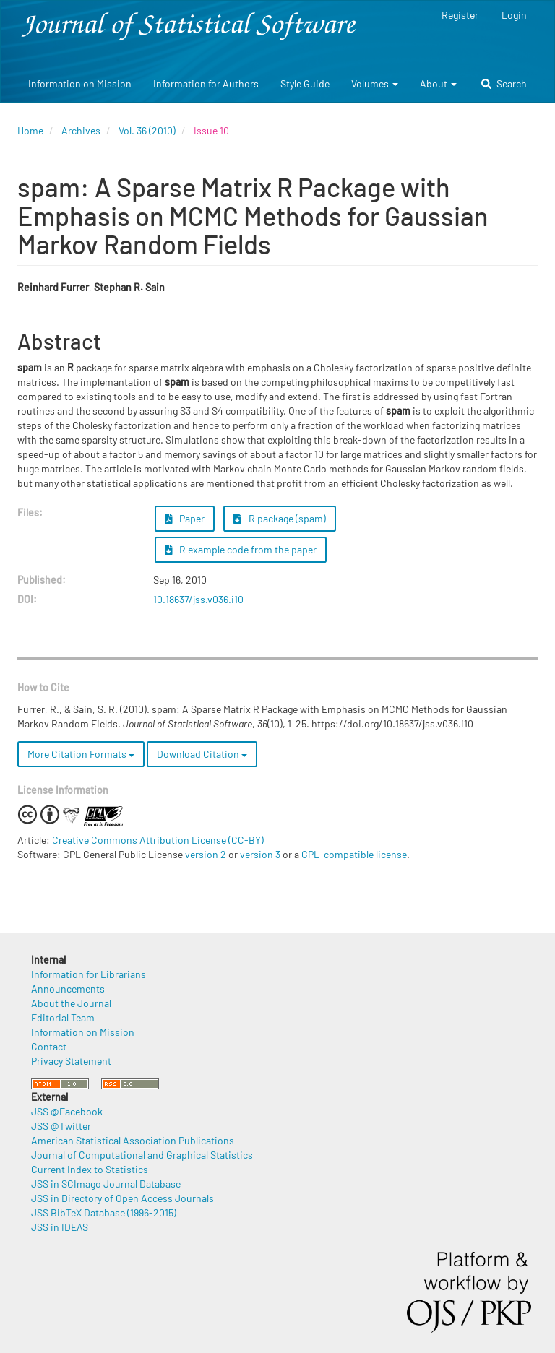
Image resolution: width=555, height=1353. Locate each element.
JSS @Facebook (67, 1111)
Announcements (68, 988)
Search (504, 83)
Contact (48, 1046)
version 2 (205, 854)
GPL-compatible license (354, 854)
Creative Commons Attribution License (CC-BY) (158, 840)
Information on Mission (80, 83)
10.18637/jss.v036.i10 (198, 599)
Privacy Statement (71, 1061)
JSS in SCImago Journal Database (106, 1183)
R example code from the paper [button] (241, 549)
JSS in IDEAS (59, 1227)
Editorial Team (63, 1017)
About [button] (438, 83)
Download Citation (202, 754)
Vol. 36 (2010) (147, 130)
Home (30, 130)
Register (460, 15)
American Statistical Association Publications (132, 1140)
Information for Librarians (88, 974)
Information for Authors (206, 83)
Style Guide (305, 83)
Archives (80, 130)
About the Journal (71, 1003)
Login (514, 15)
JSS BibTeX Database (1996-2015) (103, 1212)
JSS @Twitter (61, 1126)
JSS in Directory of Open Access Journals (122, 1198)
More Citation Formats (80, 754)
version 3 (260, 854)
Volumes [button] (374, 83)
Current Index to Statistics (89, 1169)
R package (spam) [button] (279, 518)
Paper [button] (185, 518)
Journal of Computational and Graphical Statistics (142, 1155)
